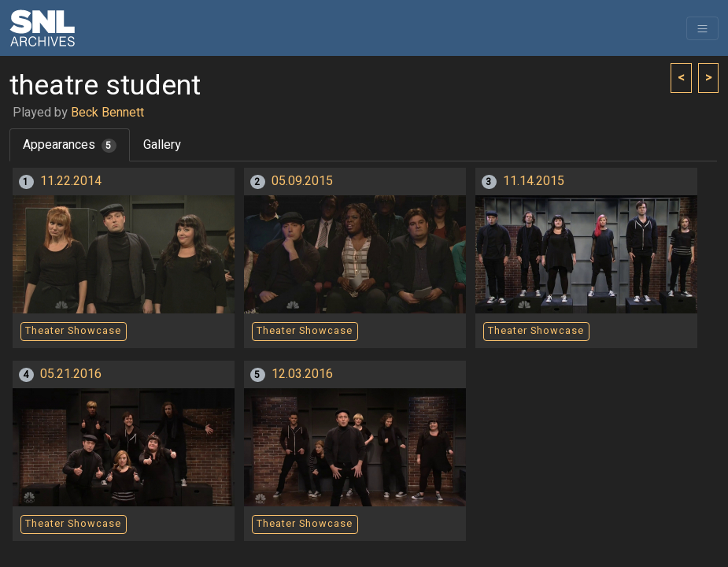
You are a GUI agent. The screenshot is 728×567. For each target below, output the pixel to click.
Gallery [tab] (162, 144)
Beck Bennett (107, 112)
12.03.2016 (302, 374)
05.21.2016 (71, 374)
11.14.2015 (533, 181)
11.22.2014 (71, 181)
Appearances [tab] (69, 144)
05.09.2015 (302, 181)
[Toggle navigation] (702, 28)
